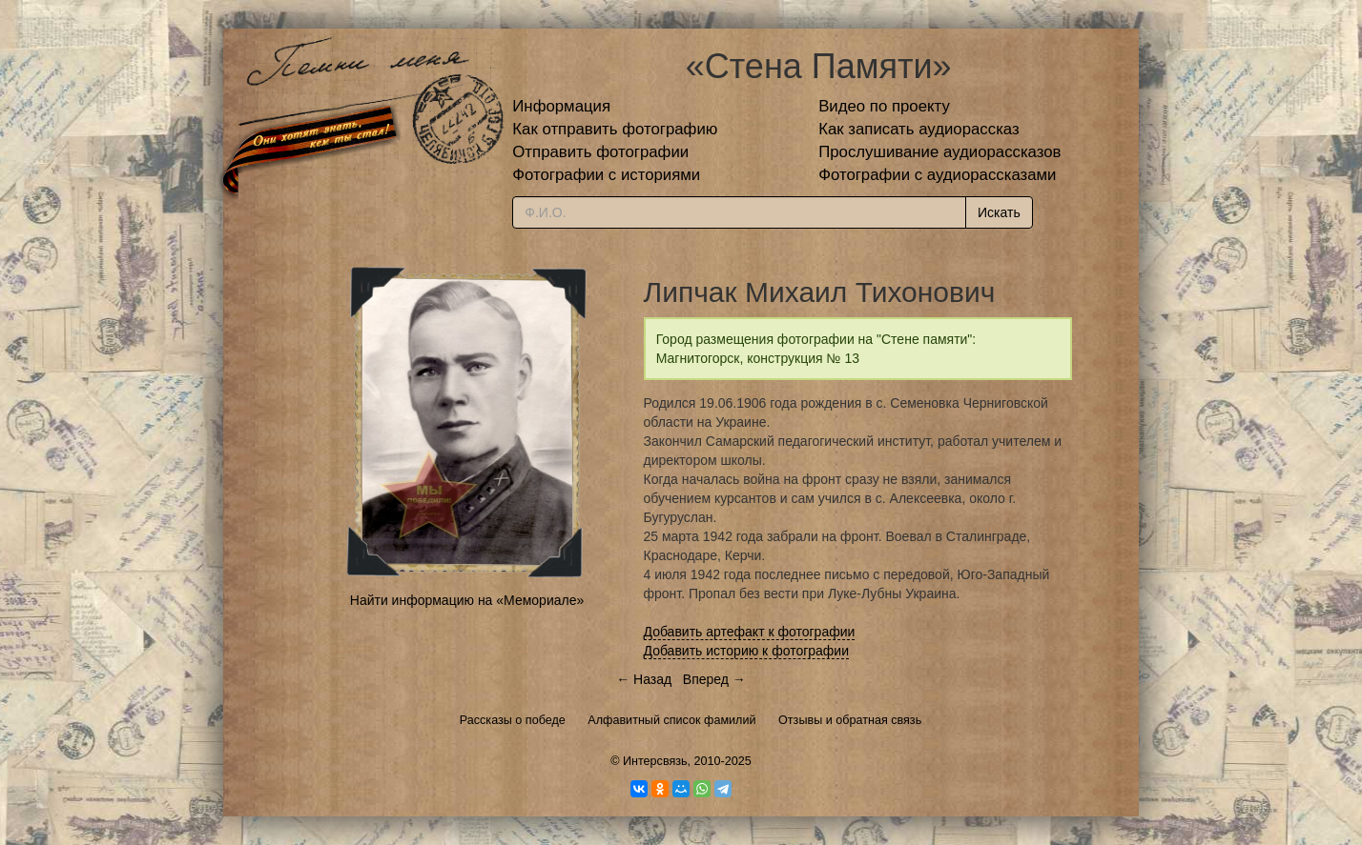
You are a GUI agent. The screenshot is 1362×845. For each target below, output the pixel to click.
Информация (561, 106)
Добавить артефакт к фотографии (750, 631)
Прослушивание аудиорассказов (939, 152)
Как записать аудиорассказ (919, 129)
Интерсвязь (655, 761)
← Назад (643, 679)
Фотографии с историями (606, 175)
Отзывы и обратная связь (849, 720)
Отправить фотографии (600, 152)
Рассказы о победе (513, 720)
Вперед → (714, 679)
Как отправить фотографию (614, 129)
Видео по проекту (884, 106)
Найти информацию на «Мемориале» (467, 600)
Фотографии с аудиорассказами (937, 175)
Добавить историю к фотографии (747, 650)
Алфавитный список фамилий (671, 720)
